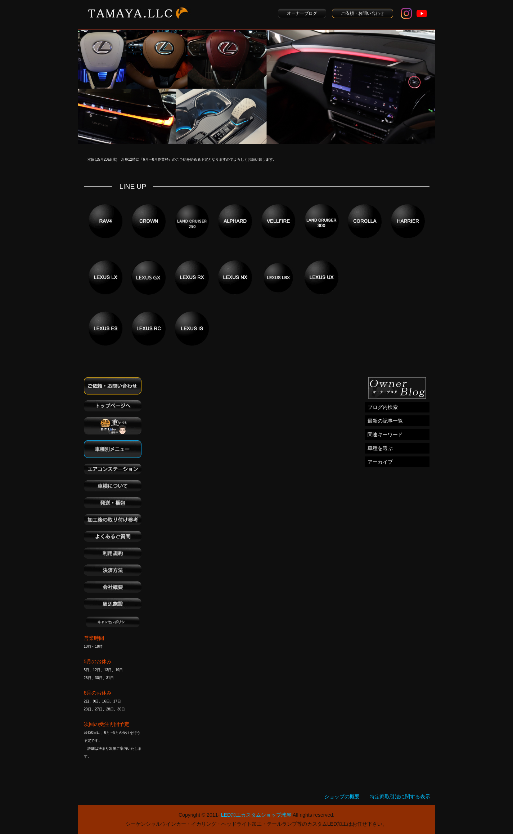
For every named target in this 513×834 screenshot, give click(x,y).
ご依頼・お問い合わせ (362, 13)
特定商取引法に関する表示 (400, 796)
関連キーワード (385, 434)
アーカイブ (380, 462)
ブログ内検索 (383, 407)
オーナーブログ (302, 13)
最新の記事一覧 (385, 421)
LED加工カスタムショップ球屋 (256, 815)
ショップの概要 (342, 796)
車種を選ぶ (380, 448)
